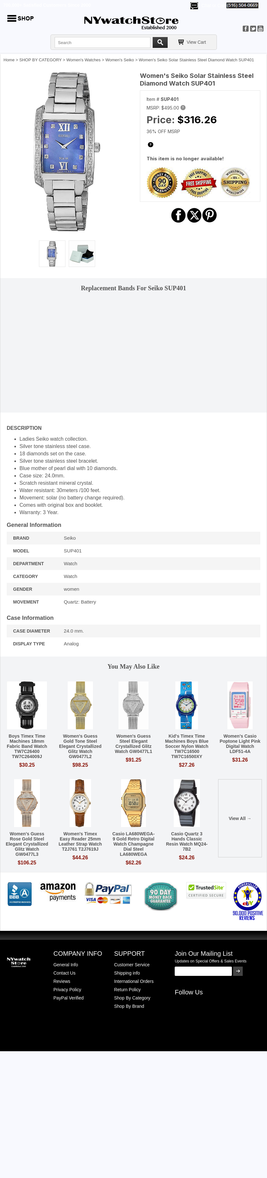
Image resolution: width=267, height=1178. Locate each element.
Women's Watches (83, 59)
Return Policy (127, 989)
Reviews (61, 981)
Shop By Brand (129, 1006)
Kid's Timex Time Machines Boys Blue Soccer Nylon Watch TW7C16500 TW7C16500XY (187, 746)
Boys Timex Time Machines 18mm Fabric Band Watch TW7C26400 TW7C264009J (27, 746)
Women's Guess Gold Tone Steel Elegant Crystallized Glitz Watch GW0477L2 (80, 746)
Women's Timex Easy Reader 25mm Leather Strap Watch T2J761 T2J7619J (80, 841)
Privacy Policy (67, 989)
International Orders (134, 981)
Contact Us (64, 973)
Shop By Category (132, 997)
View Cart (196, 42)
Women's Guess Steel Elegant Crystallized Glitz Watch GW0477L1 (133, 743)
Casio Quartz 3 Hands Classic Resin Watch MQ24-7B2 (187, 841)
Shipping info (127, 973)
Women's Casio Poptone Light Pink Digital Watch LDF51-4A (240, 743)
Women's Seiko (119, 59)
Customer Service (131, 964)
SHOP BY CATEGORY (40, 59)
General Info (65, 964)
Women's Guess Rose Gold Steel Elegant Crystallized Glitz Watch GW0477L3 (27, 844)
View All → (240, 818)
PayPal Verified (68, 997)
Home (9, 59)
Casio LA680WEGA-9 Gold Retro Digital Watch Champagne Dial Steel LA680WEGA (133, 844)
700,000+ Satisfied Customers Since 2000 (47, 5)
